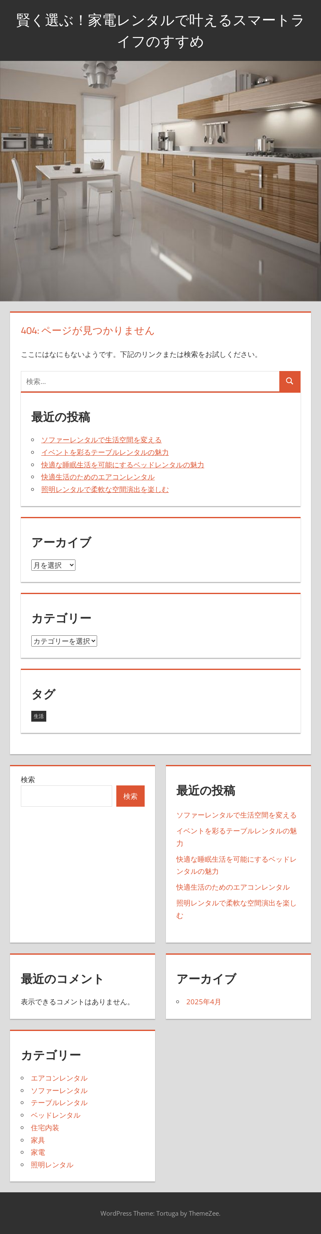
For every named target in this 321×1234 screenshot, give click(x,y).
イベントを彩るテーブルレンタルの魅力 (105, 452)
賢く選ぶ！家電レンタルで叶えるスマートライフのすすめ (160, 30)
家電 (38, 1152)
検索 (28, 779)
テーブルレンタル (59, 1102)
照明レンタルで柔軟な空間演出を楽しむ (105, 489)
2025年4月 (203, 1001)
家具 (38, 1140)
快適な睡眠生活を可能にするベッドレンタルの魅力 (122, 464)
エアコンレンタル (59, 1078)
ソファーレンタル (59, 1090)
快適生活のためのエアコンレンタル (98, 477)
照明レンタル (52, 1164)
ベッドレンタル (55, 1115)
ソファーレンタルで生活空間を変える (101, 439)
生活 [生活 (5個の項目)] (39, 716)
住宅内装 (45, 1127)
